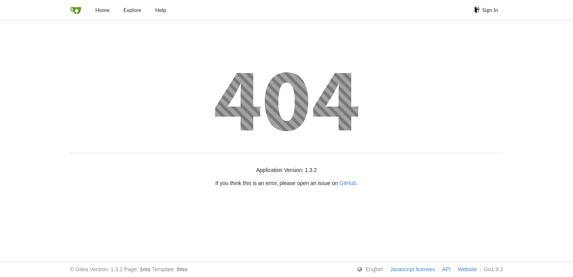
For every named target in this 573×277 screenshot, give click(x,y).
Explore (132, 10)
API (446, 269)
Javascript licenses (412, 269)
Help (160, 10)
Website (467, 269)
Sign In (486, 10)
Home (102, 10)
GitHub (347, 183)
